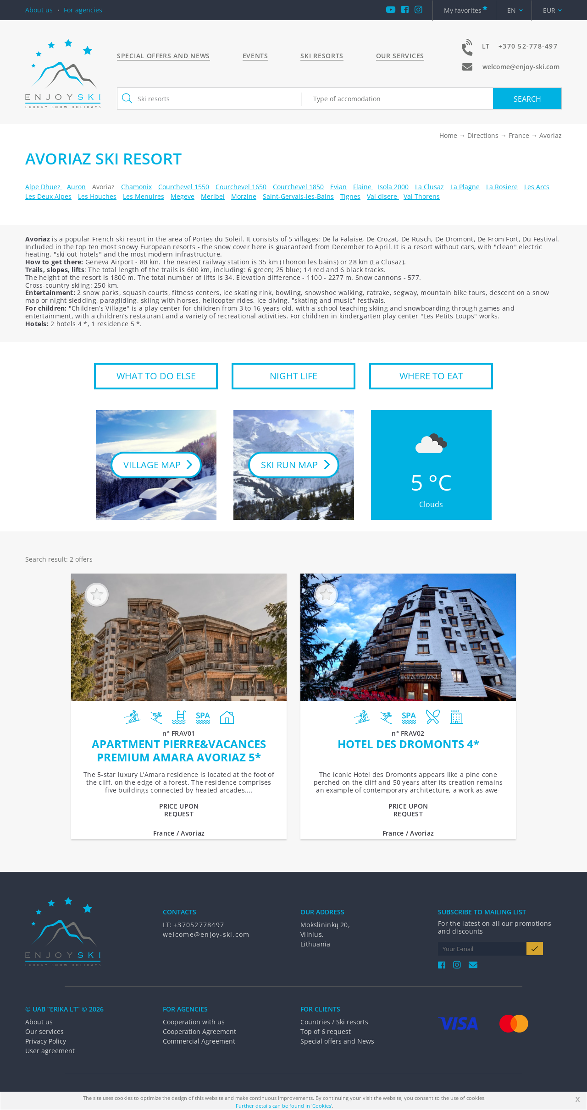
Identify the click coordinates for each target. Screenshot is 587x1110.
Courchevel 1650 (241, 186)
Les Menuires (143, 196)
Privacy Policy (45, 1041)
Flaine (363, 186)
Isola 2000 (393, 186)
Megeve (182, 196)
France (519, 135)
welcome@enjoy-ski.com (520, 66)
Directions (482, 135)
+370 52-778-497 (528, 46)
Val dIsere (383, 196)
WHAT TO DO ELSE (156, 376)
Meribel (213, 196)
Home (448, 135)
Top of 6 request (325, 1031)
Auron (76, 186)
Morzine (243, 196)
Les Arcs (536, 186)
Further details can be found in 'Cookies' (284, 1105)
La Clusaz (429, 186)
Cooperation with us (194, 1021)
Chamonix (136, 186)
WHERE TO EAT (431, 376)
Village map (152, 465)
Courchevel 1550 (183, 186)
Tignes (350, 196)
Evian (338, 186)
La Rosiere (502, 186)
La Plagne (465, 186)
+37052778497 (198, 924)
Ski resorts (321, 55)
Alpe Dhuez (43, 186)
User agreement (50, 1050)
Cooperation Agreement (199, 1031)
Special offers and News (163, 55)
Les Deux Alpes (48, 196)
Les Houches (97, 196)
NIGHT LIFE (293, 376)
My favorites (463, 10)
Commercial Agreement (199, 1041)
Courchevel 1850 (298, 186)
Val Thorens (422, 196)
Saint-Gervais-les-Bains (298, 196)
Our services (400, 55)
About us (39, 9)
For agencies (83, 9)
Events (255, 55)
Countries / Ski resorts (334, 1021)
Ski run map (289, 465)
